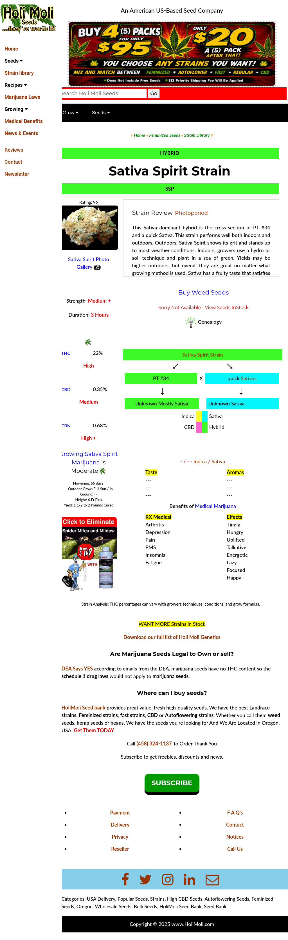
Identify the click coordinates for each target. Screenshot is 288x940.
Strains (166, 902)
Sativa (221, 461)
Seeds (13, 61)
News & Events (21, 133)
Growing (16, 109)
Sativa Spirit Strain (206, 352)
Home (11, 49)
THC (74, 350)
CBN (74, 423)
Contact (13, 162)
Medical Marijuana (218, 506)
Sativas (250, 376)
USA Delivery (110, 902)
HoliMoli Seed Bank (189, 909)
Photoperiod (197, 210)
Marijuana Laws (22, 97)
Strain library (19, 73)
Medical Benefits (23, 121)
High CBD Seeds (193, 902)
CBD (74, 387)
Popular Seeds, (142, 902)
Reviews (13, 150)
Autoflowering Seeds (235, 902)
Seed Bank (224, 909)
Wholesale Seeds (122, 909)
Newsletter (16, 174)
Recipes (15, 85)
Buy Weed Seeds (207, 289)
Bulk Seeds (154, 909)
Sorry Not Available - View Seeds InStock (207, 305)
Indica (203, 461)
